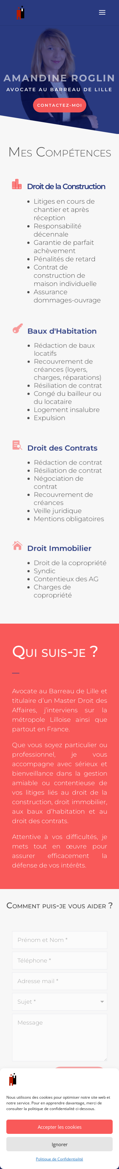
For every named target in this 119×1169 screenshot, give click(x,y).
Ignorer (60, 1144)
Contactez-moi (59, 105)
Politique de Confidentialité (59, 1159)
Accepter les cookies (60, 1127)
